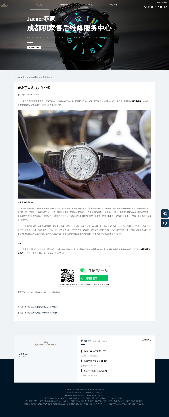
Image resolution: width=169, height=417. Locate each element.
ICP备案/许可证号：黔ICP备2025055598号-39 (84, 392)
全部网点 (146, 340)
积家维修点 (45, 77)
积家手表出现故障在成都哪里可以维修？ (42, 313)
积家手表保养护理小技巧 (95, 351)
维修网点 (64, 5)
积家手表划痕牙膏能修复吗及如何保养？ (42, 307)
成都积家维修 (32, 77)
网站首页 (39, 5)
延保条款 (89, 5)
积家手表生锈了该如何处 (95, 361)
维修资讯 (113, 5)
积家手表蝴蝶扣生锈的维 (95, 371)
